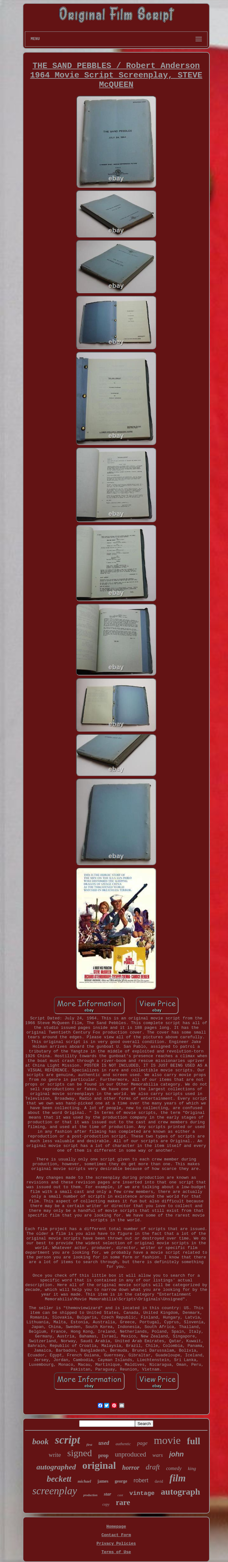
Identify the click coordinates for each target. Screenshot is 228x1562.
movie (167, 1440)
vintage (142, 1493)
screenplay (54, 1490)
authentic (123, 1443)
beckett (59, 1479)
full (193, 1441)
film (177, 1478)
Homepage (116, 1526)
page (142, 1443)
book (40, 1441)
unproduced (130, 1454)
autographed (56, 1467)
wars (157, 1455)
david (159, 1481)
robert (140, 1480)
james (102, 1481)
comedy (174, 1468)
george (121, 1481)
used (103, 1443)
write (55, 1454)
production (90, 1495)
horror (130, 1467)
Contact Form (116, 1535)
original (99, 1465)
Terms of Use (116, 1552)
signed (79, 1453)
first (89, 1444)
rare (123, 1502)
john (176, 1454)
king (192, 1468)
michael (84, 1481)
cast (120, 1495)
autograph (180, 1491)
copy (105, 1504)
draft (153, 1467)
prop (103, 1455)
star (107, 1493)
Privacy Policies (116, 1543)
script (67, 1440)
